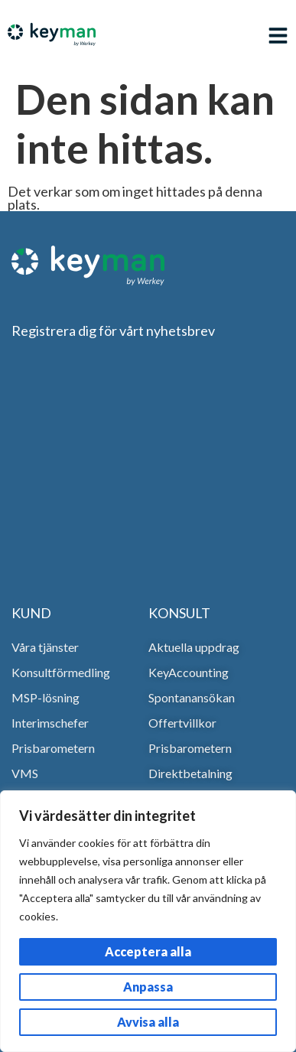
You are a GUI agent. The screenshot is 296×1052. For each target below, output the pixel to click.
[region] (148, 921)
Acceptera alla (148, 951)
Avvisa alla (148, 1022)
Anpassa (148, 986)
